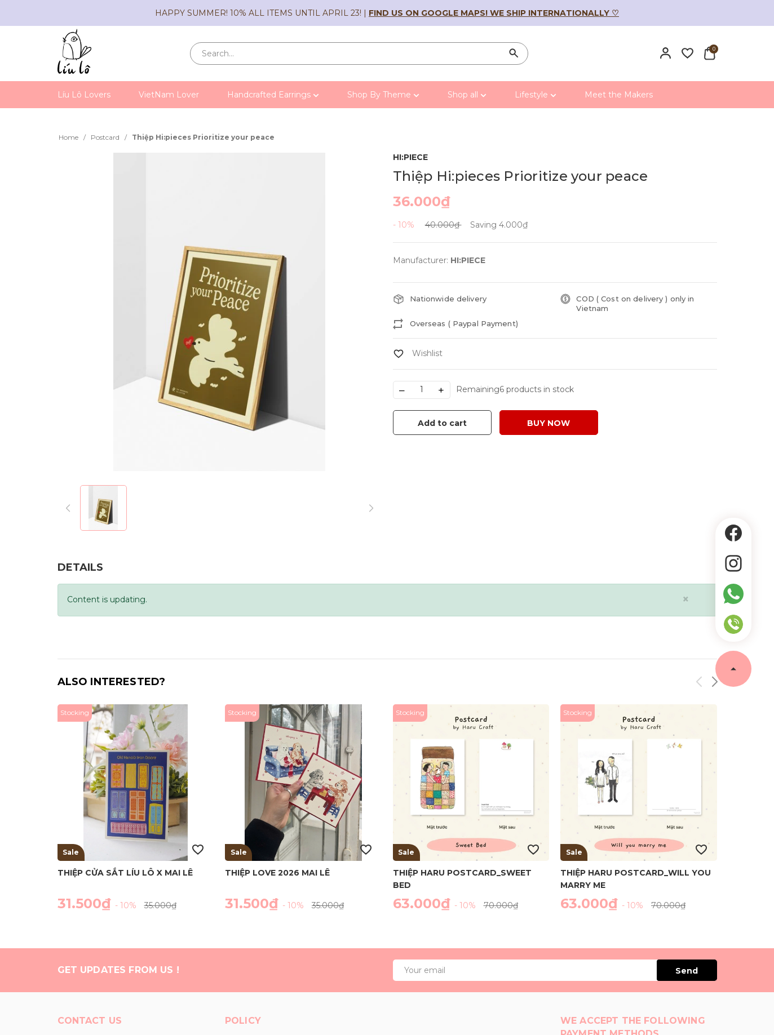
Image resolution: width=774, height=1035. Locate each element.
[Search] (514, 53)
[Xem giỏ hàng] (709, 53)
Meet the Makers (619, 95)
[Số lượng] (421, 390)
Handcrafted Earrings (273, 95)
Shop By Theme (383, 95)
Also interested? (112, 682)
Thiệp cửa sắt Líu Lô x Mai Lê (125, 873)
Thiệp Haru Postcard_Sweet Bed (462, 878)
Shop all (467, 95)
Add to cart (442, 423)
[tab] (80, 567)
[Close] (685, 599)
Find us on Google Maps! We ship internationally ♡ (494, 13)
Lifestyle (535, 95)
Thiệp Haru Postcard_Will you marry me (635, 878)
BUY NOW (548, 423)
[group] (220, 312)
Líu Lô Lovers (84, 95)
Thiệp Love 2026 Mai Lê (277, 873)
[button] (713, 683)
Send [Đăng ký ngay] (686, 971)
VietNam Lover (169, 95)
